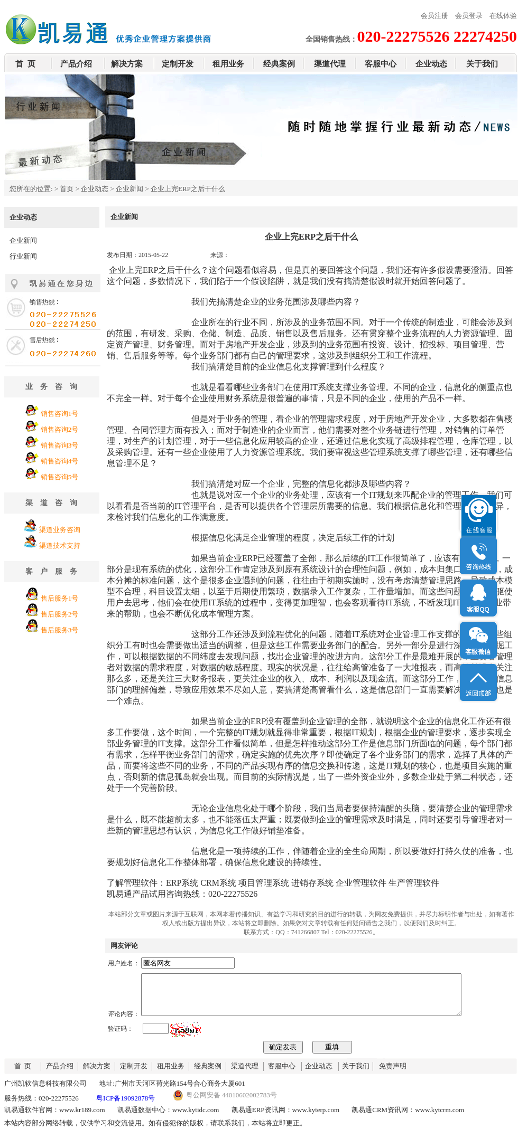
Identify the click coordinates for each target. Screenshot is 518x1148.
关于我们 (482, 64)
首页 (66, 189)
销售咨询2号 (60, 429)
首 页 (25, 64)
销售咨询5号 (60, 477)
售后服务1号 (60, 598)
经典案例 (279, 64)
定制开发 (177, 64)
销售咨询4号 (60, 461)
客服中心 (380, 64)
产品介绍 (76, 64)
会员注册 (434, 16)
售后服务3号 (60, 630)
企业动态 (431, 64)
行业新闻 (23, 256)
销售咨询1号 (60, 414)
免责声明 (392, 1074)
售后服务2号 (60, 614)
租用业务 (228, 64)
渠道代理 (330, 64)
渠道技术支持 (59, 545)
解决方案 (127, 64)
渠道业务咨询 (59, 530)
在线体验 (503, 16)
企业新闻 (129, 189)
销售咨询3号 (60, 445)
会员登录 (469, 16)
